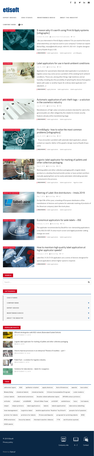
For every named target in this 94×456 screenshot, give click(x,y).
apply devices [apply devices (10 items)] (47, 387)
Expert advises (9, 17)
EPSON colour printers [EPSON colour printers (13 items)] (71, 397)
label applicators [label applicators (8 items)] (33, 406)
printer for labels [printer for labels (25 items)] (11, 415)
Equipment (8, 63)
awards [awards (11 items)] (74, 387)
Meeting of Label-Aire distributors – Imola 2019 (61, 192)
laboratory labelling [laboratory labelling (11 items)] (76, 406)
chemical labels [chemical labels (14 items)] (22, 392)
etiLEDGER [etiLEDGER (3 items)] (27, 401)
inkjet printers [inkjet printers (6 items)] (18, 406)
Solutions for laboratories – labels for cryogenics (31, 369)
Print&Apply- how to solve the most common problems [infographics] (59, 131)
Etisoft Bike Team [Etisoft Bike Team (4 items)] (41, 401)
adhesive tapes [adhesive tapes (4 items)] (10, 387)
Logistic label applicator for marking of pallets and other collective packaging (62, 161)
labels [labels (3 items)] (46, 406)
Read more (41, 53)
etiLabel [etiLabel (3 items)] (17, 401)
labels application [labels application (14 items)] (59, 406)
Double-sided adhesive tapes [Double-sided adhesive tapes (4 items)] (48, 397)
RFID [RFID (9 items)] (82, 415)
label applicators (52, 53)
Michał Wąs (52, 67)
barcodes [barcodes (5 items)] (84, 387)
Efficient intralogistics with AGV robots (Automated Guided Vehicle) (37, 332)
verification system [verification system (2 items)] (71, 420)
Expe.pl (12, 451)
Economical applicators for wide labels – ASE (59, 220)
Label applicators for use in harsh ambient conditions (63, 63)
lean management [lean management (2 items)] (11, 410)
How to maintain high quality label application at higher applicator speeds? (61, 249)
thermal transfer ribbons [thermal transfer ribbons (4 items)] (43, 420)
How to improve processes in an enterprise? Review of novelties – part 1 (39, 350)
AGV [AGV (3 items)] (20, 387)
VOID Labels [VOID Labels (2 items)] (8, 424)
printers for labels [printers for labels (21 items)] (28, 415)
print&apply (77, 53)
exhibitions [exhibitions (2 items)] (65, 401)
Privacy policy (8, 442)
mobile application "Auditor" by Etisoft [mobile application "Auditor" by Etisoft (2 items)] (51, 410)
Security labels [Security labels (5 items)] (24, 420)
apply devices (51, 89)
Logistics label (77, 182)
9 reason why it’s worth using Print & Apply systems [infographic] (63, 31)
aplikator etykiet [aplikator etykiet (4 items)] (32, 387)
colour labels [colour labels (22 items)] (9, 397)
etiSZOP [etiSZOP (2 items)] (55, 401)
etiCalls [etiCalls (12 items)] (7, 401)
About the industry (69, 17)
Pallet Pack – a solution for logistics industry (30, 360)
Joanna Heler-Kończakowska (60, 37)
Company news (9, 24)
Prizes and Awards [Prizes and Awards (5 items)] (46, 415)
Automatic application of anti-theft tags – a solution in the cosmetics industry (63, 101)
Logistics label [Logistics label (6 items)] (26, 410)
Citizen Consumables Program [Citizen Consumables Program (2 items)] (58, 392)
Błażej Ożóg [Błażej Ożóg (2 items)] (8, 392)
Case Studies (26, 17)
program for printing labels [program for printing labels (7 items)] (67, 415)
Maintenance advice (46, 17)
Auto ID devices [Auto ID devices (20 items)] (62, 387)
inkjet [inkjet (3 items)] (6, 406)
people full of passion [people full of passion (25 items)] (77, 410)
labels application (66, 53)
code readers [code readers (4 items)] (78, 392)
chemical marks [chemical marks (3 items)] (37, 392)
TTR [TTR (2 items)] (58, 420)
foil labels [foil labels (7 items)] (84, 401)
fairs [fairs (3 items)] (75, 401)
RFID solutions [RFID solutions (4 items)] (9, 420)
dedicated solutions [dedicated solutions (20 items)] (25, 397)
